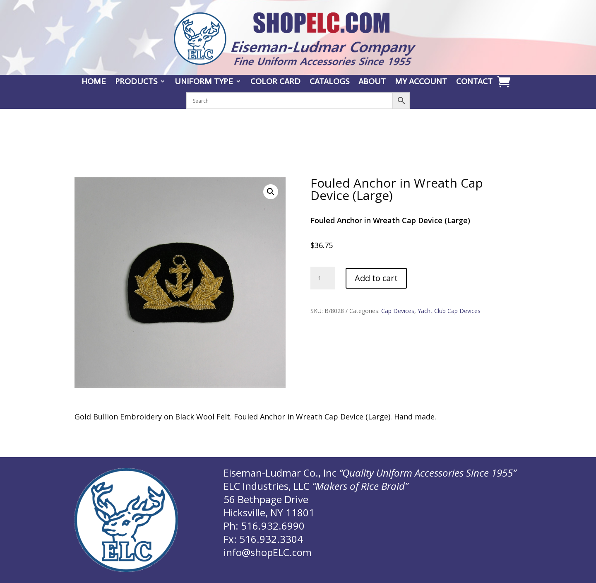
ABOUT (372, 82)
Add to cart (376, 278)
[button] (270, 191)
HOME (94, 82)
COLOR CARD (275, 82)
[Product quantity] (322, 278)
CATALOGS (329, 82)
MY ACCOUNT (421, 82)
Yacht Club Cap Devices (449, 311)
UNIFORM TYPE (204, 82)
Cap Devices (397, 311)
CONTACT (474, 82)
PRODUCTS (136, 82)
